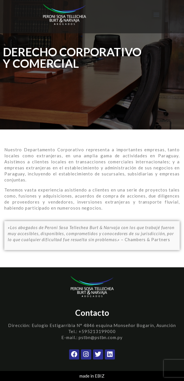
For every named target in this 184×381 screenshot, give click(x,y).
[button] (156, 14)
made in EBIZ (92, 375)
